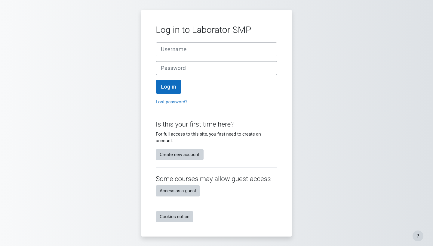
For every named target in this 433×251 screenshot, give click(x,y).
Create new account (180, 154)
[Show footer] (418, 236)
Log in (168, 86)
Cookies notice (174, 216)
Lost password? (171, 102)
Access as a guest (178, 190)
